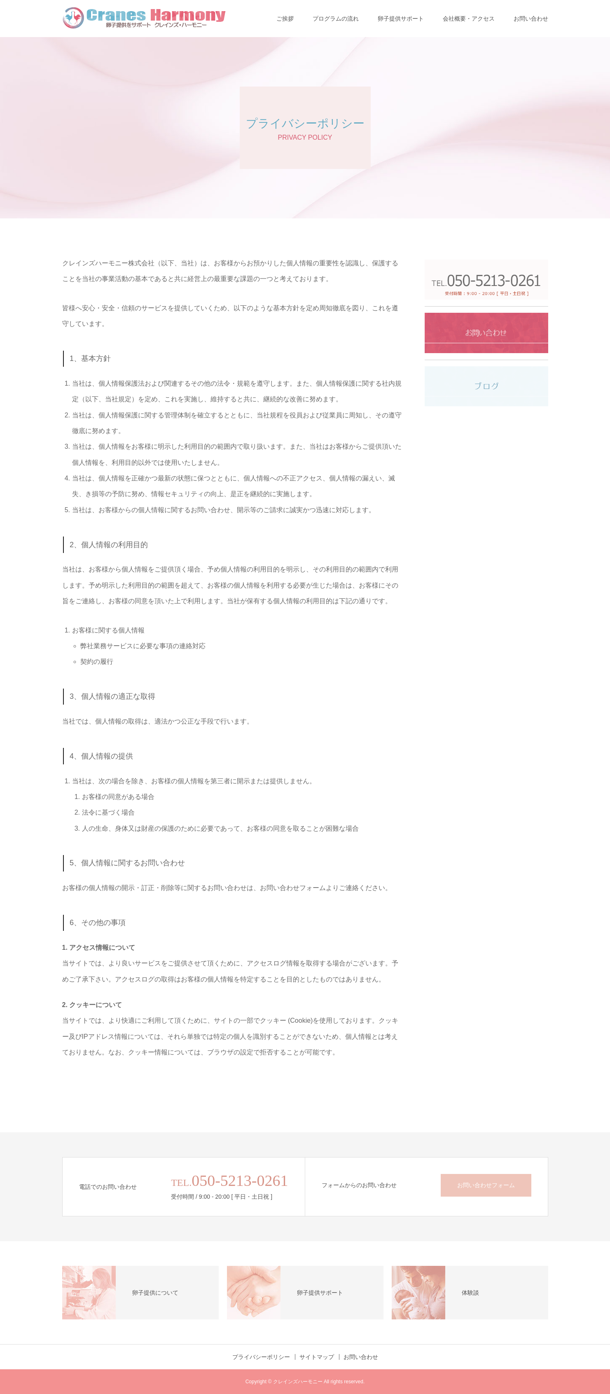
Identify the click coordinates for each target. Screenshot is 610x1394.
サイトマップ (316, 1357)
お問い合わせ (531, 18)
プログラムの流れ (336, 18)
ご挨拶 (285, 18)
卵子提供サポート (401, 18)
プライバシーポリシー (261, 1357)
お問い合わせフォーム (486, 1185)
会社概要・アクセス (469, 18)
